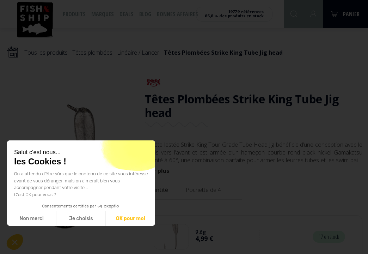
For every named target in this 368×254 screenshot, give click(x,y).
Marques (102, 14)
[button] (14, 242)
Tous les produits (46, 52)
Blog (145, 14)
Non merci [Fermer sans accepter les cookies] (27, 219)
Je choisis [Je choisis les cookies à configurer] (76, 219)
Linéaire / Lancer (138, 52)
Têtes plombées (92, 52)
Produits (74, 14)
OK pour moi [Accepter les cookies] (125, 219)
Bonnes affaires (177, 14)
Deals (126, 14)
